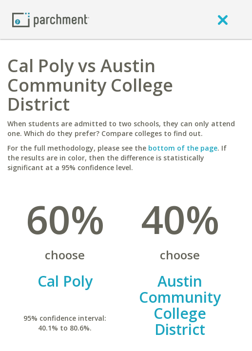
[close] (223, 19)
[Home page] (50, 19)
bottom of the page (182, 148)
